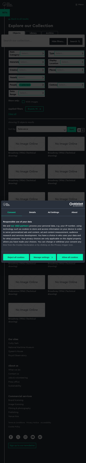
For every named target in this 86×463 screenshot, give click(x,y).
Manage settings (43, 257)
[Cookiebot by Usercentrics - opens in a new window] (71, 204)
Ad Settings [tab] (53, 212)
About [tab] (74, 212)
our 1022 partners (20, 226)
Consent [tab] (12, 212)
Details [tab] (32, 212)
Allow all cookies (70, 257)
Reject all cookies (16, 257)
